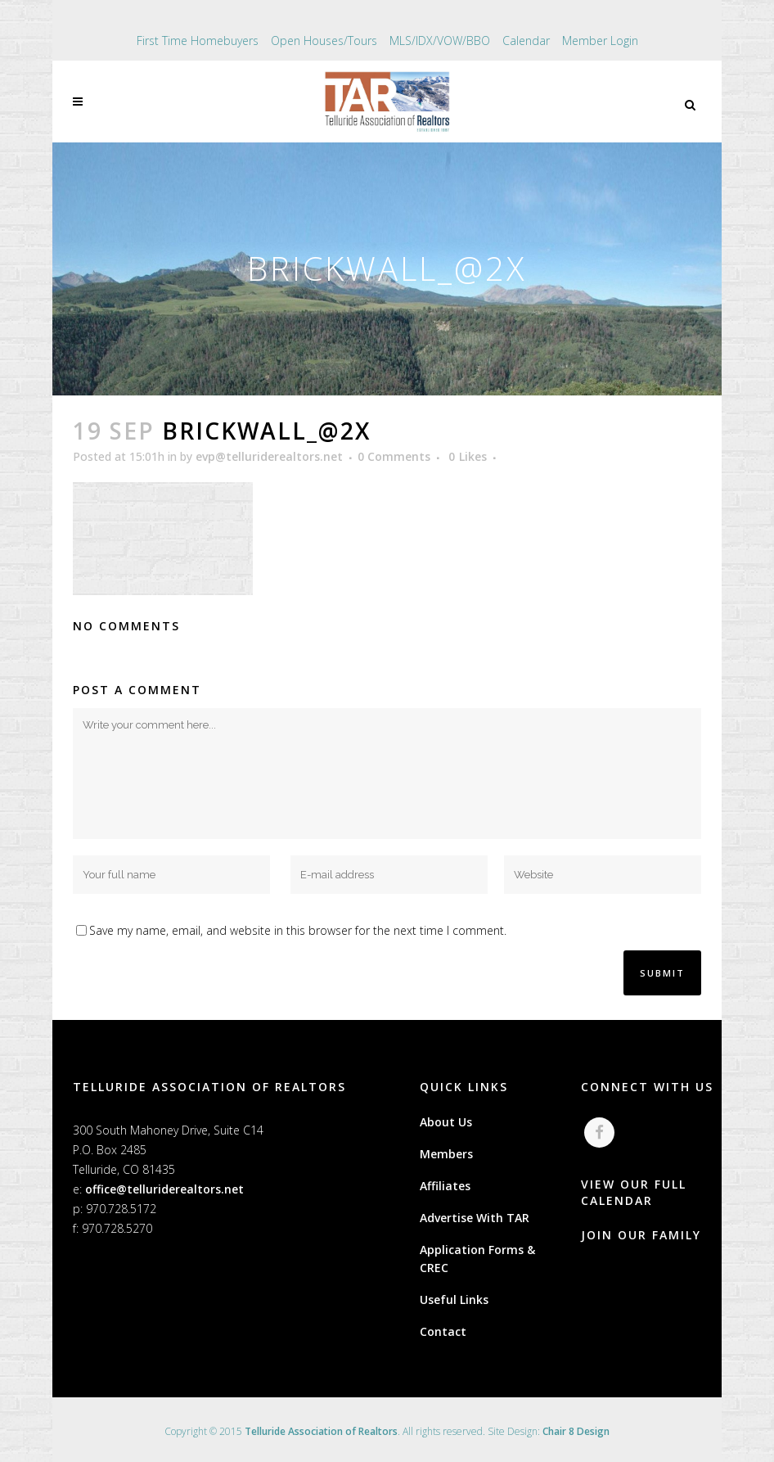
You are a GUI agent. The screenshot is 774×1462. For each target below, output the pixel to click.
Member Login (600, 40)
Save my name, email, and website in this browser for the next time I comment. (297, 930)
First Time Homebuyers (198, 40)
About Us (446, 1122)
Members (446, 1154)
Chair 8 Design (576, 1431)
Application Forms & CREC (477, 1258)
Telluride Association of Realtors (321, 1431)
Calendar (526, 40)
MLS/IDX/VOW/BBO (439, 40)
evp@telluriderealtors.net (269, 456)
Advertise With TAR (474, 1217)
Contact (443, 1331)
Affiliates (445, 1186)
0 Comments (394, 456)
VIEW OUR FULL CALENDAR (633, 1192)
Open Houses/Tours (324, 40)
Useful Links (454, 1299)
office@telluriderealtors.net (164, 1189)
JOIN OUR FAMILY (641, 1235)
